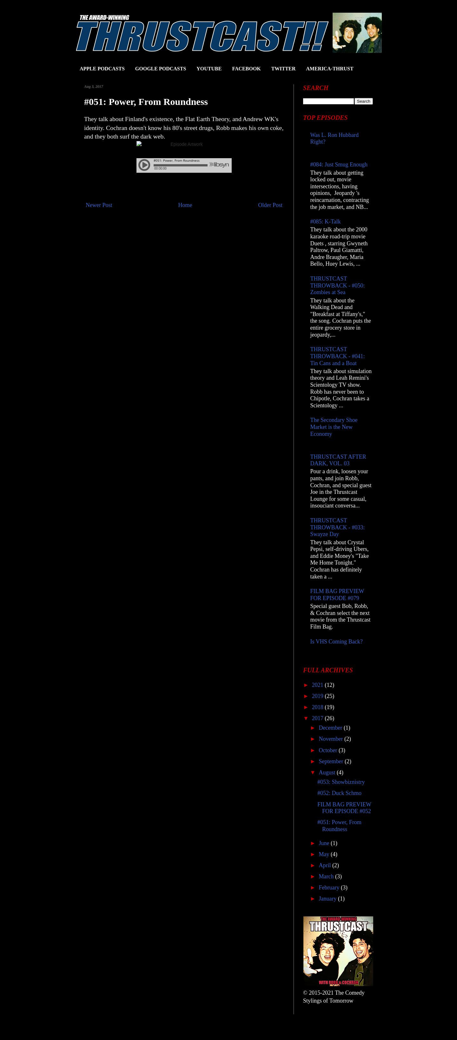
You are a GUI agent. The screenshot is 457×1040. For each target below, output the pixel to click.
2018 (318, 707)
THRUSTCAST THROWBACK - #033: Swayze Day (337, 527)
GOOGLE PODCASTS (160, 68)
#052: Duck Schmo (339, 793)
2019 (318, 696)
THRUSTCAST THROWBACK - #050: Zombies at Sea (337, 285)
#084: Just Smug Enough (339, 164)
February (330, 887)
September (331, 761)
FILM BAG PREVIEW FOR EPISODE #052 (344, 808)
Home (185, 205)
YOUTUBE (209, 68)
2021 (318, 685)
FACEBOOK (246, 68)
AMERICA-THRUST (329, 68)
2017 (318, 718)
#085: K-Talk (325, 221)
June (325, 843)
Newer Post (99, 205)
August (328, 772)
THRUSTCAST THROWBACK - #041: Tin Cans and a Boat (337, 356)
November (331, 739)
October (328, 750)
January (328, 898)
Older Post (270, 205)
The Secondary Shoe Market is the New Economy (334, 427)
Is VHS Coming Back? (336, 641)
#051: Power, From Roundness (339, 825)
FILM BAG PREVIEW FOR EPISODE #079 (337, 594)
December (331, 728)
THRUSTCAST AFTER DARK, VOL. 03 (338, 460)
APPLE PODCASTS (102, 68)
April (325, 865)
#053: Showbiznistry (341, 782)
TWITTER (283, 68)
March (327, 876)
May (325, 854)
